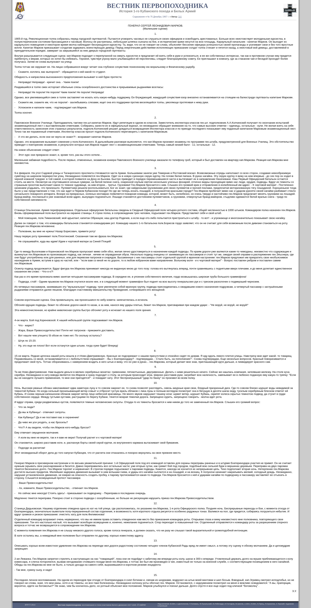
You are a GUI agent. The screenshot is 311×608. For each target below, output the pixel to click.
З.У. (180, 16)
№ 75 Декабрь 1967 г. (158, 16)
